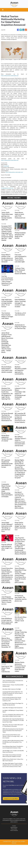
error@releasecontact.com (7, 188)
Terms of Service (14, 830)
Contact (14, 825)
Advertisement (14, 827)
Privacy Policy (14, 828)
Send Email (6, 166)
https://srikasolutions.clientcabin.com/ (9, 75)
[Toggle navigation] (2, 10)
